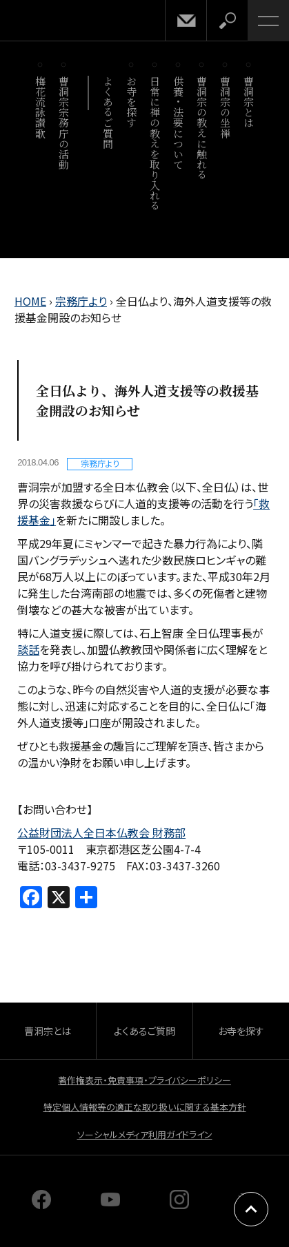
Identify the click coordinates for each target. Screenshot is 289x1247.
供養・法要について (179, 122)
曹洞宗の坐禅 (226, 107)
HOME (30, 301)
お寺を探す (132, 102)
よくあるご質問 (108, 112)
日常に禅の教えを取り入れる (155, 143)
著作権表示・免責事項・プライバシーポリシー (144, 1080)
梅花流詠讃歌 (41, 107)
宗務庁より (81, 301)
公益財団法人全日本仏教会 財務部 (101, 832)
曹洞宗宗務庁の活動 (64, 122)
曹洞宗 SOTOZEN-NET (41, 21)
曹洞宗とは (249, 102)
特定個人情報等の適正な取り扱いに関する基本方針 (144, 1106)
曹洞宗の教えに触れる (202, 128)
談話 (28, 649)
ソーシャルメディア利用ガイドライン (144, 1134)
